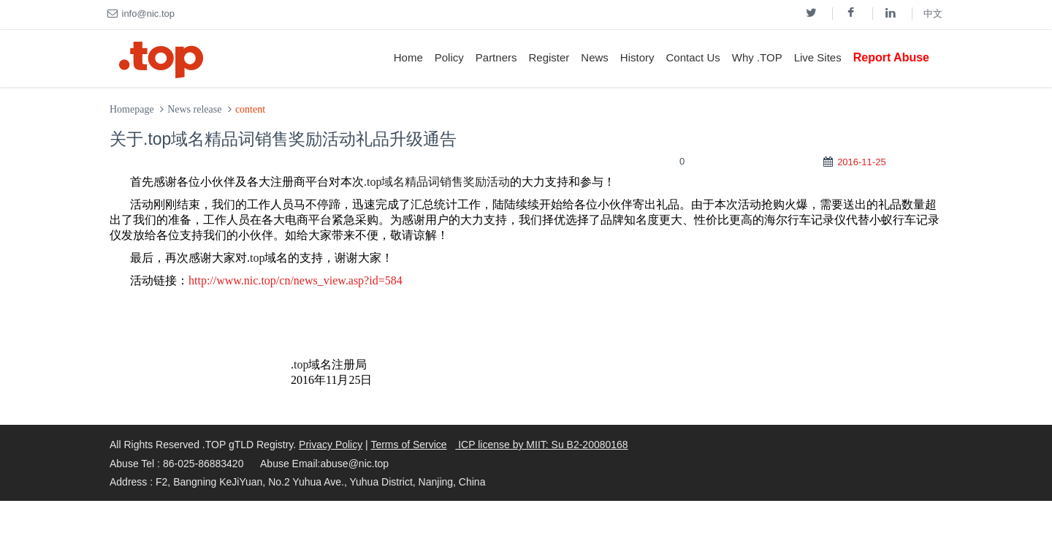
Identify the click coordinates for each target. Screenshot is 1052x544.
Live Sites (818, 57)
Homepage (132, 109)
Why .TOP (757, 57)
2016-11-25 (861, 161)
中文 (932, 13)
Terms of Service (408, 444)
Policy (449, 57)
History (637, 57)
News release (194, 109)
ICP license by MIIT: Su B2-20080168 (541, 444)
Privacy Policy (330, 444)
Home (408, 57)
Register (548, 57)
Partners (496, 57)
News (595, 57)
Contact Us (693, 57)
